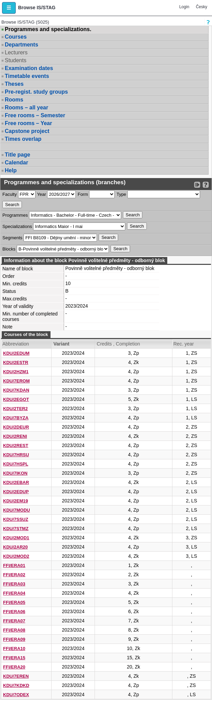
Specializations (17, 226)
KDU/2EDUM (16, 353)
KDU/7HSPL (15, 464)
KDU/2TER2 (15, 408)
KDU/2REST (15, 445)
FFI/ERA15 (14, 657)
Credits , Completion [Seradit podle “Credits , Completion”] (118, 344)
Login (184, 6)
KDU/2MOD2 (16, 556)
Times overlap (23, 139)
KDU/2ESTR (15, 362)
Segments (12, 237)
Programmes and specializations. (48, 29)
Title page (17, 155)
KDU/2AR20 (15, 547)
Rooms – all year (26, 107)
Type (121, 194)
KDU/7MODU (16, 510)
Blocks (8, 249)
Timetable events (27, 76)
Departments (21, 45)
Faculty (9, 194)
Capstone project (27, 131)
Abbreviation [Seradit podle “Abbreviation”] (15, 344)
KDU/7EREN (16, 676)
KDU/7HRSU (16, 454)
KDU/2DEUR (16, 427)
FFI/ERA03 (14, 583)
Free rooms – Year (28, 123)
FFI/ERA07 (14, 620)
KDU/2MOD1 (16, 537)
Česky (201, 6)
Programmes (15, 215)
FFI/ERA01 (14, 565)
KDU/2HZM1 (15, 371)
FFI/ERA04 (14, 593)
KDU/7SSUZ (15, 519)
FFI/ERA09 (14, 639)
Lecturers (16, 52)
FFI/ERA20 (14, 667)
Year (41, 194)
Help (11, 170)
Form (82, 194)
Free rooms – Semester (35, 115)
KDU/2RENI (15, 436)
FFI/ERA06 (14, 611)
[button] (9, 8)
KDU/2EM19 (15, 500)
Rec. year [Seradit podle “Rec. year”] (183, 344)
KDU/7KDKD (16, 685)
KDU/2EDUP (16, 491)
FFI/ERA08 (14, 630)
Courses (16, 37)
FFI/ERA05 (14, 602)
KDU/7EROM (16, 380)
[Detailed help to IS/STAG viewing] (205, 184)
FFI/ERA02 (14, 574)
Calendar (16, 162)
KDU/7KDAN (16, 390)
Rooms (14, 100)
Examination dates (29, 68)
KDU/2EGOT (16, 399)
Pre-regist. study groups (36, 92)
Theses (14, 84)
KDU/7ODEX (16, 694)
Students (15, 60)
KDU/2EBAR (16, 482)
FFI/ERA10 (14, 648)
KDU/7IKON (15, 473)
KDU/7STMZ (15, 528)
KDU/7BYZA (15, 417)
